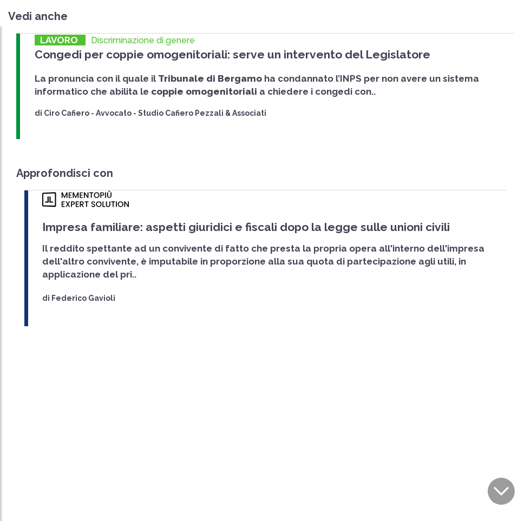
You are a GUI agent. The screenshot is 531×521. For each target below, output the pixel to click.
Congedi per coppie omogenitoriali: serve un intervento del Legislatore (232, 54)
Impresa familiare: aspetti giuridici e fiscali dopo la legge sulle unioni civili (246, 227)
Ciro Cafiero (66, 113)
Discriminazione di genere (143, 40)
